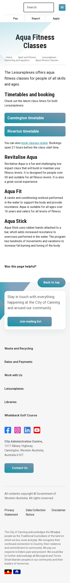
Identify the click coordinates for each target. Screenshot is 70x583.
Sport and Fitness (27, 57)
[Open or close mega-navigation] (62, 7)
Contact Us (20, 468)
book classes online (34, 143)
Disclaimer (59, 510)
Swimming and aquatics (16, 60)
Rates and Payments (18, 362)
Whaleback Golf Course (20, 415)
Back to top (51, 282)
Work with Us (13, 375)
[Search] (39, 7)
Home (9, 57)
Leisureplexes (49, 57)
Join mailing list (30, 321)
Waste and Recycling (18, 348)
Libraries (10, 402)
